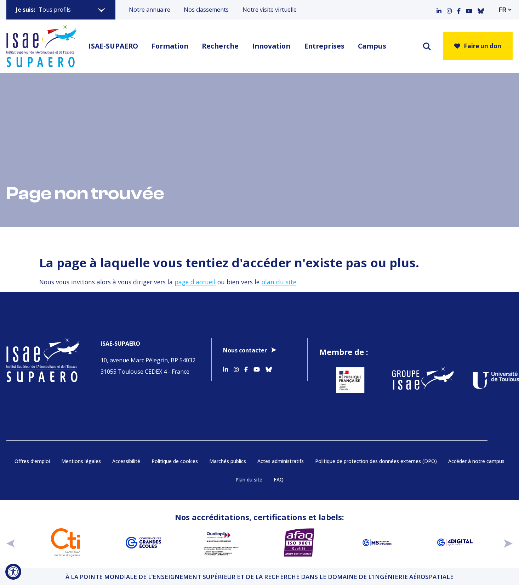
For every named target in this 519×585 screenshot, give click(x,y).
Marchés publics (227, 461)
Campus (372, 46)
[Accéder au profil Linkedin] (439, 9)
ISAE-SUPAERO (113, 46)
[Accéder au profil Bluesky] (481, 9)
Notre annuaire (149, 9)
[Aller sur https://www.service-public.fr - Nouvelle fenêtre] (342, 380)
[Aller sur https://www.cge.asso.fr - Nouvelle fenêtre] (143, 542)
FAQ (279, 479)
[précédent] (10, 542)
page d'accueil (195, 282)
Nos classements (206, 9)
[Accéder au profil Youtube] (469, 9)
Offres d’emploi (32, 461)
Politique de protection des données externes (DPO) (376, 461)
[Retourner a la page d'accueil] (41, 46)
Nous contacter (245, 350)
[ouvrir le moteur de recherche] (427, 46)
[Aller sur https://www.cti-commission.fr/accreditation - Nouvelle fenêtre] (65, 542)
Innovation (271, 46)
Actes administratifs (280, 461)
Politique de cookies (175, 461)
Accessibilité (126, 461)
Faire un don (477, 46)
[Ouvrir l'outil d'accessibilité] (13, 572)
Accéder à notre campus (476, 461)
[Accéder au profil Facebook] (459, 9)
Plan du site (248, 479)
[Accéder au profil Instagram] (449, 9)
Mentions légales (81, 461)
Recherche (220, 46)
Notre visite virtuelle (270, 9)
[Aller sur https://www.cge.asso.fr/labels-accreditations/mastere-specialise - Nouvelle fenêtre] (377, 542)
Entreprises (324, 46)
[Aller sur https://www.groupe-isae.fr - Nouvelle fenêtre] (416, 380)
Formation (170, 46)
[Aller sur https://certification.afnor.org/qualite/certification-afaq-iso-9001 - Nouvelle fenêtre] (299, 542)
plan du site (278, 282)
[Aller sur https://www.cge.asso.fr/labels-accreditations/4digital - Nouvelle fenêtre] (454, 542)
